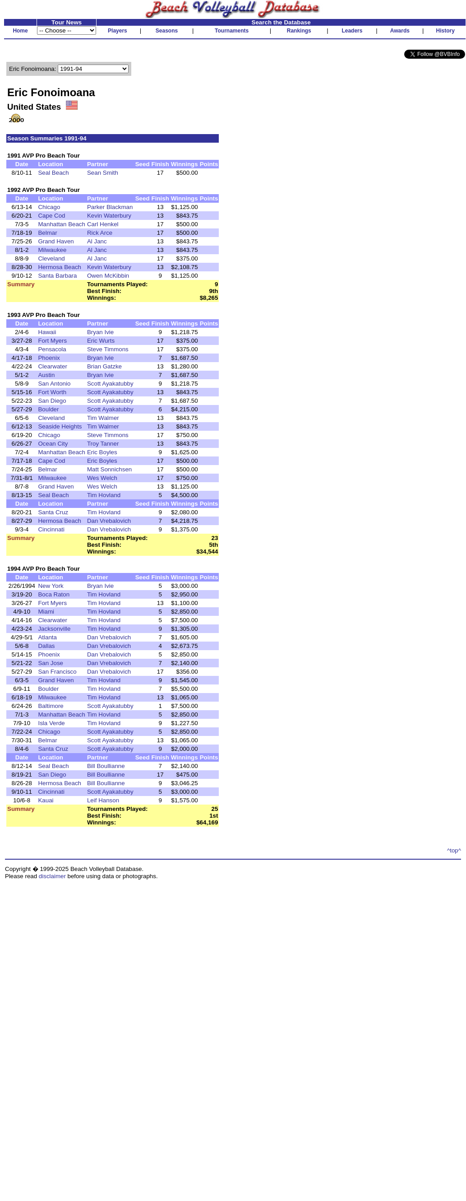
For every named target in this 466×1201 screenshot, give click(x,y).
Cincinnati (51, 529)
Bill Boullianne (106, 766)
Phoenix (49, 357)
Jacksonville (54, 628)
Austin (46, 375)
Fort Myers (52, 340)
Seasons (167, 31)
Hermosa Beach (59, 267)
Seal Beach (53, 172)
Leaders (351, 31)
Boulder (48, 409)
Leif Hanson (103, 800)
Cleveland (51, 258)
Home (20, 31)
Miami (46, 611)
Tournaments (232, 31)
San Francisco (57, 671)
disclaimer (52, 876)
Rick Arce (99, 232)
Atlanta (47, 637)
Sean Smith (102, 172)
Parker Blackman (110, 207)
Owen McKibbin (108, 275)
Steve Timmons (108, 349)
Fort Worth (52, 392)
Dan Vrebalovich (109, 520)
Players (117, 31)
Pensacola (52, 349)
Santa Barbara (57, 275)
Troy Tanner (103, 443)
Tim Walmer (103, 417)
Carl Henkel (103, 224)
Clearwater (52, 366)
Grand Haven (56, 241)
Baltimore (50, 706)
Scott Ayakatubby (110, 383)
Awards (400, 31)
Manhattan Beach (61, 224)
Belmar (47, 232)
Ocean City (53, 443)
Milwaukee (52, 250)
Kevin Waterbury (109, 215)
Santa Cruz (53, 512)
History (445, 31)
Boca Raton (53, 594)
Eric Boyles (102, 452)
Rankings (299, 31)
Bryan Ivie (100, 332)
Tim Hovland (103, 495)
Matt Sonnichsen (109, 469)
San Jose (50, 663)
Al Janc (97, 241)
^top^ (454, 850)
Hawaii (47, 332)
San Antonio (54, 383)
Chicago (49, 207)
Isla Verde (51, 723)
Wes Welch (102, 478)
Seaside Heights (60, 426)
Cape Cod (51, 215)
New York (50, 585)
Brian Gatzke (104, 366)
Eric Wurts (101, 340)
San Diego (52, 400)
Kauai (45, 800)
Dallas (46, 645)
